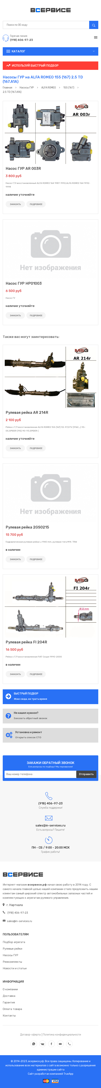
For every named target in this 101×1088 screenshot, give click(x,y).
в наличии (13, 549)
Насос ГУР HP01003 (24, 283)
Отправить (86, 774)
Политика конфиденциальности (62, 1034)
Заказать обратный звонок (30, 718)
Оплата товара (12, 1009)
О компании (10, 989)
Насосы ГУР (10, 955)
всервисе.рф (36, 1061)
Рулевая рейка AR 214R (27, 412)
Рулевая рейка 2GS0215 (27, 527)
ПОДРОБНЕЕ (36, 204)
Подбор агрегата (14, 942)
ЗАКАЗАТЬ (15, 204)
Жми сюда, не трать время (30, 699)
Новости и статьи (15, 968)
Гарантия (9, 1002)
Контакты (9, 1015)
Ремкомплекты (12, 961)
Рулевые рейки (12, 948)
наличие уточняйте (20, 194)
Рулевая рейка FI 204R (26, 642)
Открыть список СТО (28, 737)
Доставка (9, 996)
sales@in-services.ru (17, 921)
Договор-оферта (30, 1034)
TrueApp (68, 1073)
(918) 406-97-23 (15, 912)
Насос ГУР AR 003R (23, 168)
